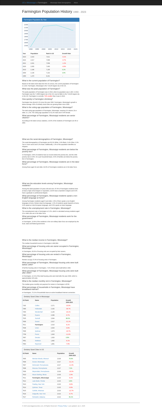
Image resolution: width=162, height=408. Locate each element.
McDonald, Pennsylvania (40, 365)
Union (37, 328)
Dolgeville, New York (39, 394)
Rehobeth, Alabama (38, 397)
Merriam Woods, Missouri (40, 358)
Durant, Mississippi (38, 362)
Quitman (37, 331)
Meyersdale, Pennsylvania (40, 371)
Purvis (37, 334)
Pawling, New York (38, 384)
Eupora (37, 315)
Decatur (37, 337)
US (23, 3)
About (76, 3)
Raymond (38, 344)
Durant (37, 321)
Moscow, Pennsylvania (39, 368)
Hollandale (38, 309)
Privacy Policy (62, 406)
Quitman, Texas (37, 387)
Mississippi (31, 3)
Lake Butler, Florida (38, 381)
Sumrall (37, 318)
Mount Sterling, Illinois (39, 374)
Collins (37, 305)
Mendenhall (38, 312)
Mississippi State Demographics (60, 3)
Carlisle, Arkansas (38, 390)
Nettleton (38, 340)
